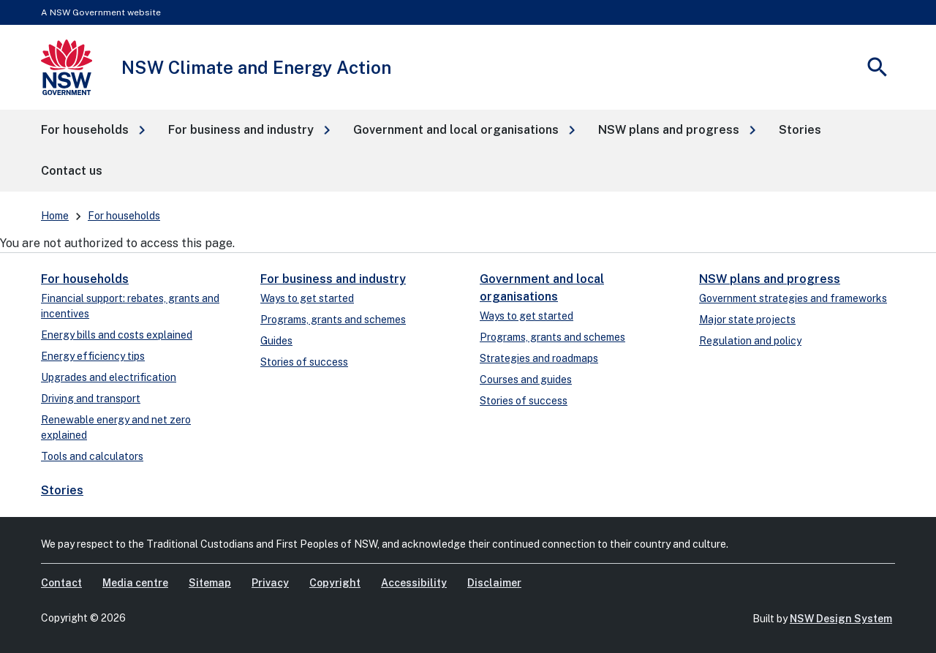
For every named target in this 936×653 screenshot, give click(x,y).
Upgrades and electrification (108, 377)
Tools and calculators (92, 456)
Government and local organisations (542, 287)
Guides (276, 341)
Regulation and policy (750, 341)
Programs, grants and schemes (333, 319)
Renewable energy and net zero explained (116, 427)
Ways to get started (307, 298)
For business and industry (333, 279)
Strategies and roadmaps (539, 358)
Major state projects (747, 319)
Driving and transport (90, 398)
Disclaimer (494, 583)
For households (124, 216)
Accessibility (414, 583)
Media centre (135, 583)
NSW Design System (841, 618)
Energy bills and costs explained (116, 335)
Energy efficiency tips (93, 356)
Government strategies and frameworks (793, 298)
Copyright (335, 583)
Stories (62, 490)
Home (55, 216)
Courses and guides (526, 379)
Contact (61, 583)
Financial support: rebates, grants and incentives (130, 306)
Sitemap (210, 583)
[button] (92, 130)
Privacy (270, 583)
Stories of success (304, 362)
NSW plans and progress (769, 279)
